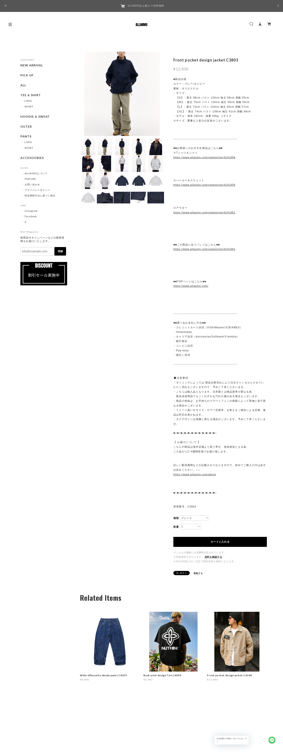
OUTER (26, 126)
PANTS (25, 136)
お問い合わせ (32, 184)
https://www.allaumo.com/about (194, 474)
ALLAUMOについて (36, 173)
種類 (176, 518)
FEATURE (30, 178)
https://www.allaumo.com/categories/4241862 (204, 249)
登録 (60, 251)
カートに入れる (220, 541)
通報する (198, 573)
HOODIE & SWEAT (35, 116)
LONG (28, 100)
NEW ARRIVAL (31, 65)
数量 (176, 526)
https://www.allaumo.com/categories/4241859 (204, 184)
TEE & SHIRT (30, 95)
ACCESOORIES (32, 158)
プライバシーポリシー (37, 190)
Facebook (31, 216)
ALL (23, 85)
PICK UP (27, 75)
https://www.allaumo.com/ (190, 286)
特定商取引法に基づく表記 (40, 195)
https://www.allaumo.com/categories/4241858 (204, 157)
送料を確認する (213, 556)
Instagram (31, 210)
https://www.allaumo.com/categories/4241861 (204, 212)
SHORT (28, 106)
